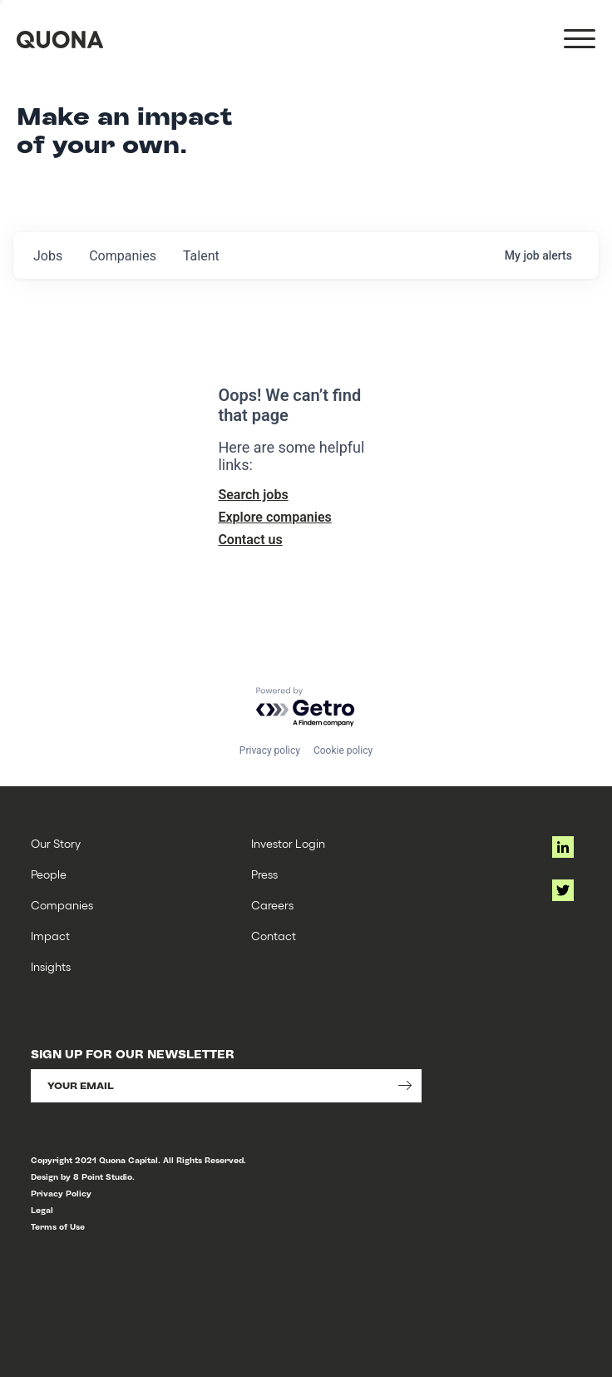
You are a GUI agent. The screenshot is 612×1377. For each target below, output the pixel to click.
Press (264, 874)
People (49, 874)
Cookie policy (343, 750)
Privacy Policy (61, 1193)
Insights (51, 966)
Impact (50, 936)
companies (122, 256)
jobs (47, 256)
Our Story (56, 843)
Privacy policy (269, 750)
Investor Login (288, 843)
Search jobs (253, 495)
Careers (272, 905)
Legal (42, 1210)
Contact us (250, 539)
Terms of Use (58, 1226)
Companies (62, 905)
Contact (273, 936)
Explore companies (274, 517)
